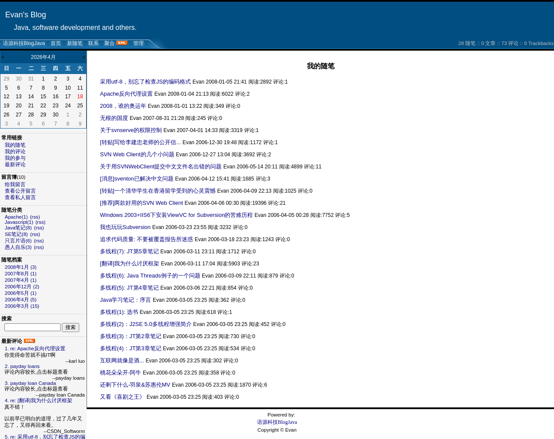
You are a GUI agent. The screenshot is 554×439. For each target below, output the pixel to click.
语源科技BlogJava (24, 43)
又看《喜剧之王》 (122, 397)
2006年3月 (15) (22, 306)
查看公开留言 (20, 191)
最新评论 (15, 164)
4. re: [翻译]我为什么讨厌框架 (38, 400)
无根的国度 (114, 118)
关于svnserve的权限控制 (131, 130)
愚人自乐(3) (18, 247)
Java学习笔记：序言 (125, 300)
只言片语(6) (18, 240)
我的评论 (15, 151)
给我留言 (15, 184)
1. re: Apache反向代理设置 (35, 348)
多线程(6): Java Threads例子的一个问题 (150, 275)
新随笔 (75, 43)
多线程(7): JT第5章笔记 (129, 251)
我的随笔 (15, 145)
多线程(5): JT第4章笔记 (129, 287)
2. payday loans (22, 366)
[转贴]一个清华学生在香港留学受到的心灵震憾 (158, 190)
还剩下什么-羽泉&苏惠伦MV (135, 384)
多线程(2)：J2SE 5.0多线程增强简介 (146, 324)
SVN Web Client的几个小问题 (137, 154)
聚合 (109, 43)
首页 (56, 43)
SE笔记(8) (16, 234)
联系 (93, 43)
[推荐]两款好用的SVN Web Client (141, 203)
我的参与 (15, 158)
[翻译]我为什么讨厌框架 (129, 263)
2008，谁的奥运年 (123, 106)
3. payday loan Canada (30, 383)
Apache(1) (16, 217)
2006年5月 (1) (20, 293)
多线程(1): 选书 (119, 312)
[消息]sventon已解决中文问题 (137, 178)
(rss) (35, 217)
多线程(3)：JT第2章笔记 (130, 336)
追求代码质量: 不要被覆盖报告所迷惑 (146, 239)
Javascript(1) (19, 222)
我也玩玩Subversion (125, 227)
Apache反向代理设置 (126, 93)
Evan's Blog (25, 14)
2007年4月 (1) (20, 280)
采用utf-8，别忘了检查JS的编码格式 (145, 81)
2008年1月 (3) (20, 267)
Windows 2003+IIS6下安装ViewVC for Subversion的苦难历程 (176, 215)
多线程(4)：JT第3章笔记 (130, 348)
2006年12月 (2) (22, 286)
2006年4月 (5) (20, 299)
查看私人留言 (20, 197)
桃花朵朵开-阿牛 (120, 372)
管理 (138, 43)
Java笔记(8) (18, 227)
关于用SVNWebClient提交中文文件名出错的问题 (161, 166)
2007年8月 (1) (20, 273)
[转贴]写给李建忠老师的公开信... (140, 142)
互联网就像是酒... (122, 360)
